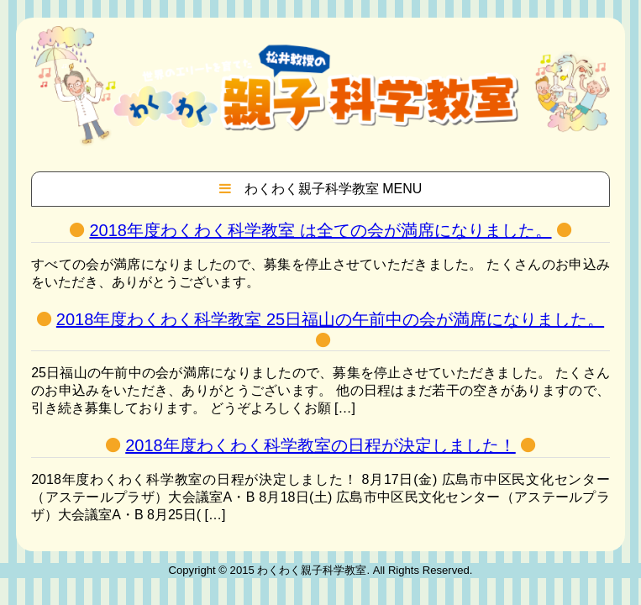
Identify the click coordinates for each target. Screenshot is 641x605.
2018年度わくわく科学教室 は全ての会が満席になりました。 (320, 230)
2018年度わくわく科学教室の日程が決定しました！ (320, 445)
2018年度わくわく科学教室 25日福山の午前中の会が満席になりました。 (330, 319)
